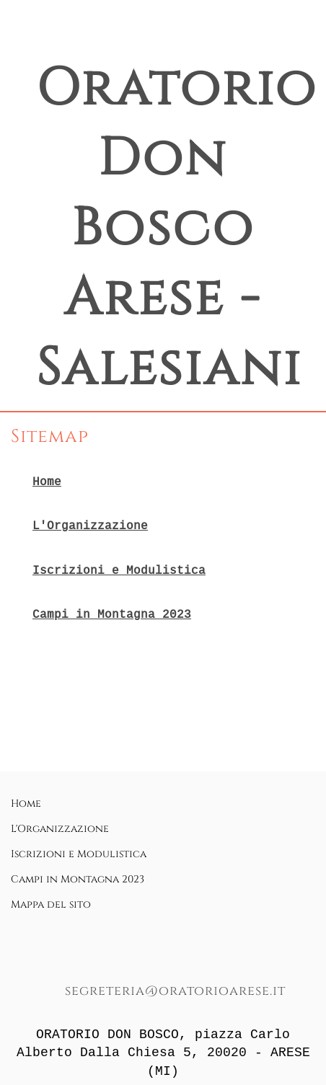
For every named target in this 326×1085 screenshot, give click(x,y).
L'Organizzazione (90, 525)
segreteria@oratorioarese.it (175, 991)
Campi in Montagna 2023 (111, 614)
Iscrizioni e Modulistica (119, 570)
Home (46, 481)
